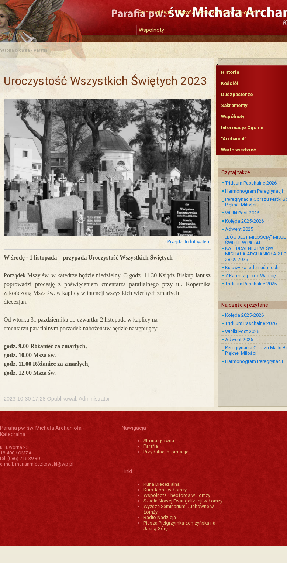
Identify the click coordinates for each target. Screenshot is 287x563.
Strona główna (156, 13)
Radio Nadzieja (160, 517)
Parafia (186, 13)
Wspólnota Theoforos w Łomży (177, 495)
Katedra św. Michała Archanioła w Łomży (68, 17)
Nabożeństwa (215, 13)
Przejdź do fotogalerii (189, 241)
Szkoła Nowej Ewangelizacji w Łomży (183, 501)
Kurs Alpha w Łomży (165, 489)
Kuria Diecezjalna (162, 484)
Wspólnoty (151, 30)
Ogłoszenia (249, 13)
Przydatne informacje (166, 451)
